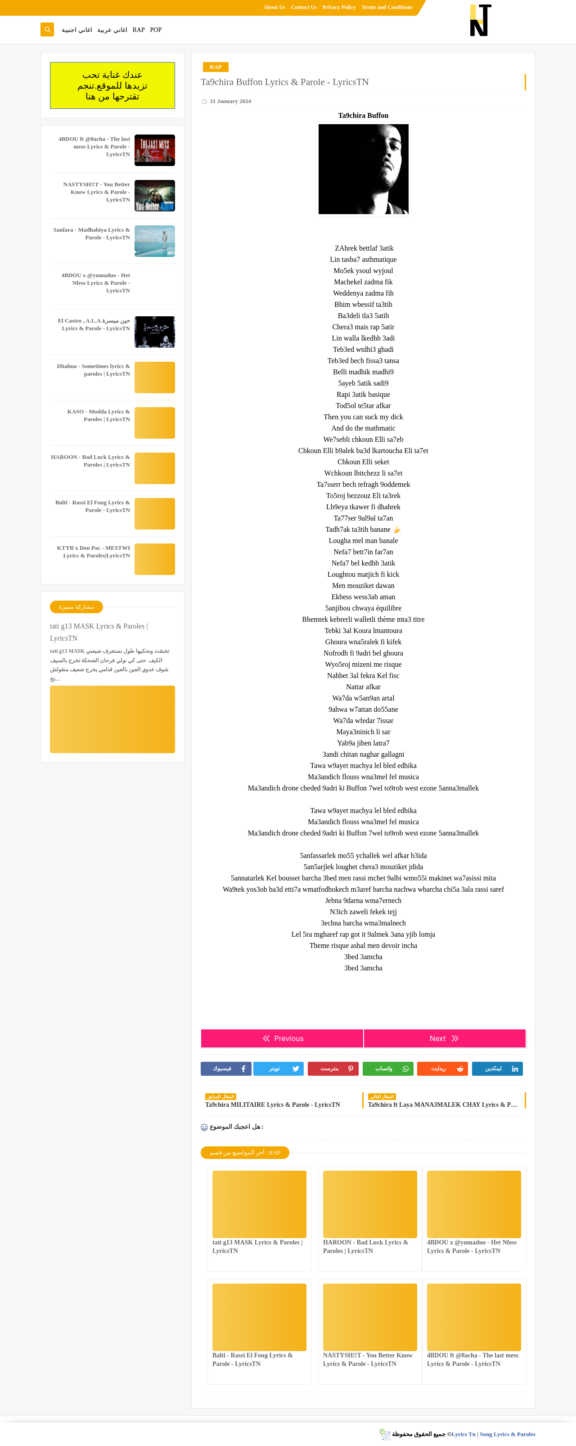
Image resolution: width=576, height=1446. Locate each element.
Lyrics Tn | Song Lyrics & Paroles (493, 1434)
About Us (274, 7)
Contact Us (304, 7)
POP (156, 30)
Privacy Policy (339, 7)
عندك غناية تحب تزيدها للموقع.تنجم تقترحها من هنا (112, 85)
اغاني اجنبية (77, 30)
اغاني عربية (112, 30)
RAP (139, 30)
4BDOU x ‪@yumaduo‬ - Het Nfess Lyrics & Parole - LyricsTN (96, 283)
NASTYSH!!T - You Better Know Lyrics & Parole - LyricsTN (96, 192)
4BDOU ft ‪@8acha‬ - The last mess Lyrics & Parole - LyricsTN (94, 146)
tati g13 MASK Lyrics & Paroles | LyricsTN (99, 632)
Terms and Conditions (387, 7)
